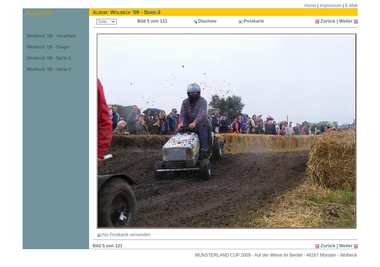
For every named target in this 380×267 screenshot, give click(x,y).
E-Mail (351, 5)
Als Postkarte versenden (124, 234)
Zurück (328, 21)
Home (310, 5)
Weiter (346, 21)
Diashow (207, 21)
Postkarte (251, 21)
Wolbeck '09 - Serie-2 (49, 69)
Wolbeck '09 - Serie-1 (49, 58)
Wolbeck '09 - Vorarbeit (51, 36)
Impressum (330, 5)
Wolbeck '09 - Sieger (48, 47)
